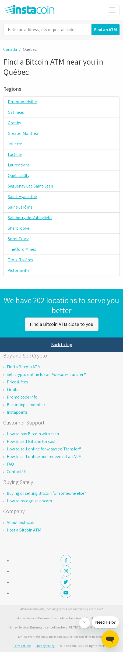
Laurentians (19, 165)
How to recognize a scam (29, 501)
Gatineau (16, 112)
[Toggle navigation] (112, 10)
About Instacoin (21, 522)
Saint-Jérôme (20, 207)
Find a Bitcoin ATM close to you (61, 324)
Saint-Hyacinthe (22, 196)
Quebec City (18, 175)
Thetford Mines (22, 249)
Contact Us (17, 471)
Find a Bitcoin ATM (24, 367)
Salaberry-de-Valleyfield (30, 217)
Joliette (15, 144)
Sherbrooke (18, 228)
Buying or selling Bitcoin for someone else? (46, 493)
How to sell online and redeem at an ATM (44, 456)
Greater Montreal (24, 133)
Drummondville (22, 102)
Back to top (61, 344)
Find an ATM (105, 29)
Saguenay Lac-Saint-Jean (30, 186)
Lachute (15, 154)
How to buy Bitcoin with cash (33, 434)
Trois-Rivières (20, 260)
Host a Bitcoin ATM (24, 530)
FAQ (10, 464)
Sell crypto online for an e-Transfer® (46, 374)
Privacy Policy (45, 646)
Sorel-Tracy (18, 239)
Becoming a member (26, 404)
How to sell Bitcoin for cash (32, 441)
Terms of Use (22, 646)
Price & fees (17, 382)
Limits (12, 389)
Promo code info (22, 397)
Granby (14, 123)
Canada (10, 49)
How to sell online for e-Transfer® (44, 449)
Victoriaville (19, 270)
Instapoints (17, 412)
